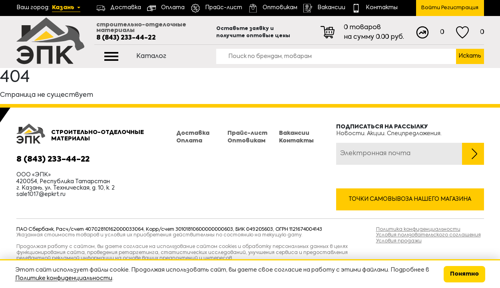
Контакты (296, 141)
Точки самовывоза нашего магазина (410, 199)
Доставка (192, 133)
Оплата (189, 141)
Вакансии (294, 133)
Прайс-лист (247, 133)
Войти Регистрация (449, 7)
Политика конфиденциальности (418, 229)
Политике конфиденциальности (63, 278)
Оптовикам (246, 141)
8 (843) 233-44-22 (126, 38)
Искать (469, 56)
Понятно (464, 274)
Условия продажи (399, 241)
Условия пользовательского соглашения (428, 235)
